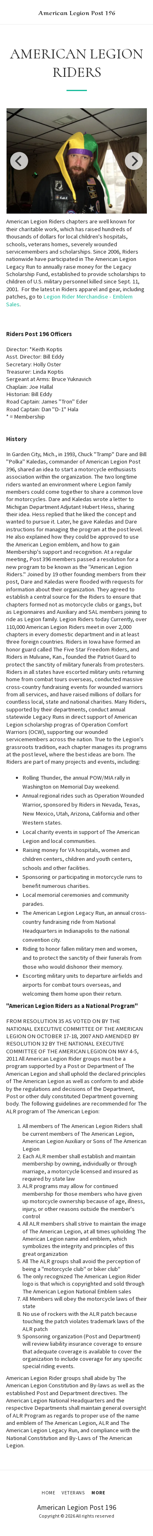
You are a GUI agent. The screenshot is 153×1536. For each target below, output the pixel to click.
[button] (9, 12)
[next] (134, 161)
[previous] (19, 161)
